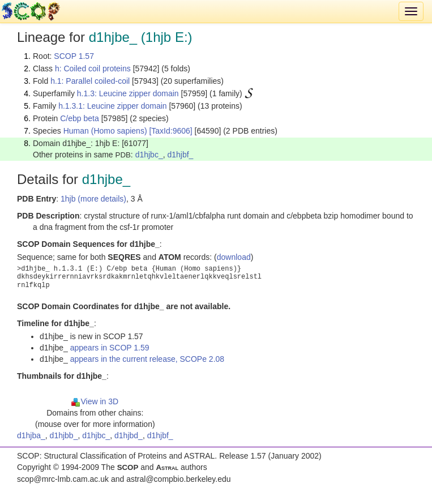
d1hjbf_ (180, 154)
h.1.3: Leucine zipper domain (128, 93)
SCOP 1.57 (74, 56)
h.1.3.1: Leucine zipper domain (112, 105)
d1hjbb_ (64, 435)
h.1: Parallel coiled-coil (90, 80)
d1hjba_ (31, 435)
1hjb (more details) (93, 198)
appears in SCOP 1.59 (109, 347)
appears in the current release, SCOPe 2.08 (147, 359)
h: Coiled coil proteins (93, 68)
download (234, 257)
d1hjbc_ (149, 154)
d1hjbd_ (128, 435)
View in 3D (94, 401)
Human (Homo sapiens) (105, 130)
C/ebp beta (79, 118)
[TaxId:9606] (170, 130)
